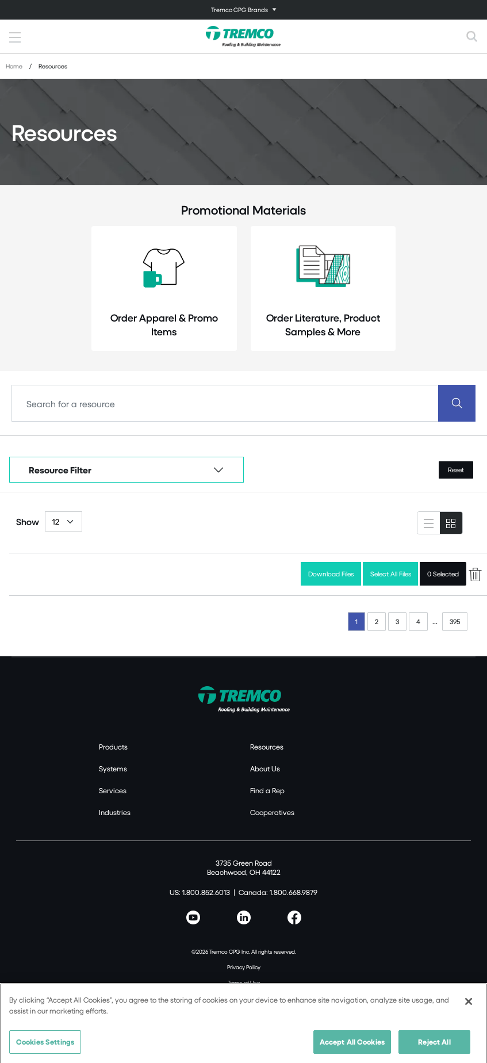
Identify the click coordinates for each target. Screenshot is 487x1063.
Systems (113, 768)
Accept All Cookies (352, 1046)
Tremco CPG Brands (239, 9)
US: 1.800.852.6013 (200, 892)
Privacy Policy (243, 966)
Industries (115, 812)
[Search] (225, 403)
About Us (265, 768)
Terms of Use (244, 982)
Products (113, 746)
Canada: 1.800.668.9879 (278, 892)
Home (14, 66)
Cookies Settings (45, 1046)
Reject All (434, 1046)
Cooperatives (272, 812)
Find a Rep (267, 790)
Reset (456, 469)
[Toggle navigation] (243, 10)
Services (112, 790)
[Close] (468, 1006)
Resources (266, 746)
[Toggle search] (472, 36)
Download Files (331, 573)
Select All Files (390, 573)
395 (455, 621)
